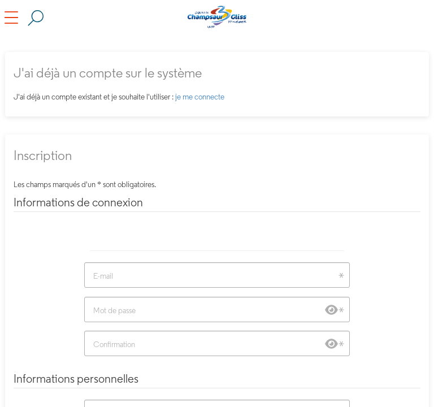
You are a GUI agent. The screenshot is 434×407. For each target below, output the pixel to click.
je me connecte (199, 97)
